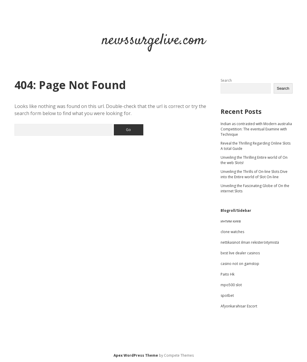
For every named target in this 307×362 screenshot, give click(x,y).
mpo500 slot (231, 284)
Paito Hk (227, 274)
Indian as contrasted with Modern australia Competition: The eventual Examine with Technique (256, 129)
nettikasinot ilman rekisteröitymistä (250, 242)
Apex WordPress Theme (136, 355)
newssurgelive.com (154, 40)
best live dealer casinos (240, 252)
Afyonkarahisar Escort (239, 306)
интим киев (231, 221)
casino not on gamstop (240, 263)
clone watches (232, 231)
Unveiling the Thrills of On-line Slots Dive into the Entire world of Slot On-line (254, 174)
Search (226, 80)
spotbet (227, 295)
